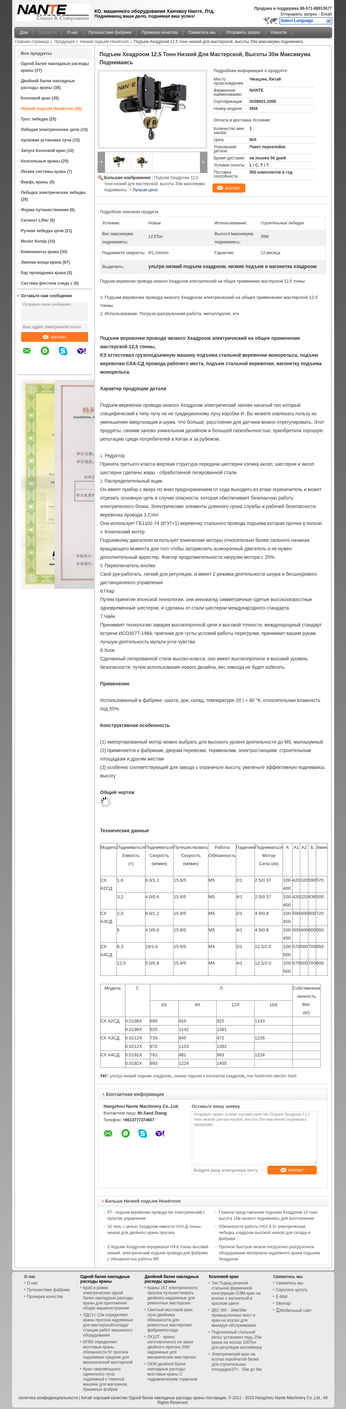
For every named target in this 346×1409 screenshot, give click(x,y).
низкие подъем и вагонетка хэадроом (209, 1076)
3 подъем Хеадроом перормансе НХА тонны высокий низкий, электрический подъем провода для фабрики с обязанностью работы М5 (157, 1253)
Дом (24, 32)
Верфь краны (34, 182)
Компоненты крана (40, 251)
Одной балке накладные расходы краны (105, 1279)
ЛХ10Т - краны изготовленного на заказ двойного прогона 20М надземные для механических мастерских (171, 1347)
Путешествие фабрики (109, 32)
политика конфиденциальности (48, 1397)
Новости (278, 32)
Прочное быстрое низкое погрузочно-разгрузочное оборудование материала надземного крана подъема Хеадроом (269, 1253)
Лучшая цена (145, 190)
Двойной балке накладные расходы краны (172, 1279)
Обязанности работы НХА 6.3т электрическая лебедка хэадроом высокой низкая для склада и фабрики (264, 1232)
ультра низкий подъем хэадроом (140, 1076)
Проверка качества (160, 32)
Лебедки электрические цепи (50, 129)
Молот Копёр (34, 241)
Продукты (47, 32)
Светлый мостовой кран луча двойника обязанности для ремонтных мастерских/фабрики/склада (169, 1320)
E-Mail (281, 1296)
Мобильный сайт (294, 1310)
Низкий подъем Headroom (104, 41)
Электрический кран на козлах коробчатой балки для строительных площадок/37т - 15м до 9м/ (236, 1362)
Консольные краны (40, 161)
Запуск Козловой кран (43, 150)
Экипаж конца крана (41, 262)
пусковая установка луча (46, 140)
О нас (72, 32)
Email (326, 14)
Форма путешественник (45, 209)
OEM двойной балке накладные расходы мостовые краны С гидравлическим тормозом (172, 1372)
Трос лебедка (34, 119)
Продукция (64, 41)
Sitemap (283, 1303)
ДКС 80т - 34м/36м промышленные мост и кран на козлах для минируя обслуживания (233, 1318)
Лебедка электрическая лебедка (53, 192)
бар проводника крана (43, 272)
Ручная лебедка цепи (42, 230)
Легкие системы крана (43, 171)
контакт (54, 336)
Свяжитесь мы (202, 32)
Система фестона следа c (47, 283)
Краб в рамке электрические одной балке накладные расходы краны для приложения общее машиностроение (108, 1298)
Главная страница (32, 41)
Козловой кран (36, 98)
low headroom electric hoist (271, 1076)
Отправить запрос (300, 14)
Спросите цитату (292, 1289)
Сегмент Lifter (35, 220)
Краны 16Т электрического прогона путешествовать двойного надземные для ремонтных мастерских (172, 1295)
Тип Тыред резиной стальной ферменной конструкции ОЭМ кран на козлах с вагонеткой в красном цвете (236, 1293)
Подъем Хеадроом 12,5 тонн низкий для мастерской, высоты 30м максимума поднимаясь (154, 183)
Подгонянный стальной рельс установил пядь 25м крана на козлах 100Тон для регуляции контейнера (236, 1340)
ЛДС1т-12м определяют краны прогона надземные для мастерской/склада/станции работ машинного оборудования (108, 1325)
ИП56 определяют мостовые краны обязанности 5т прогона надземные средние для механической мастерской (108, 1352)
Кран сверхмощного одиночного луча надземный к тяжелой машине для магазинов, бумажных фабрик (105, 1379)
